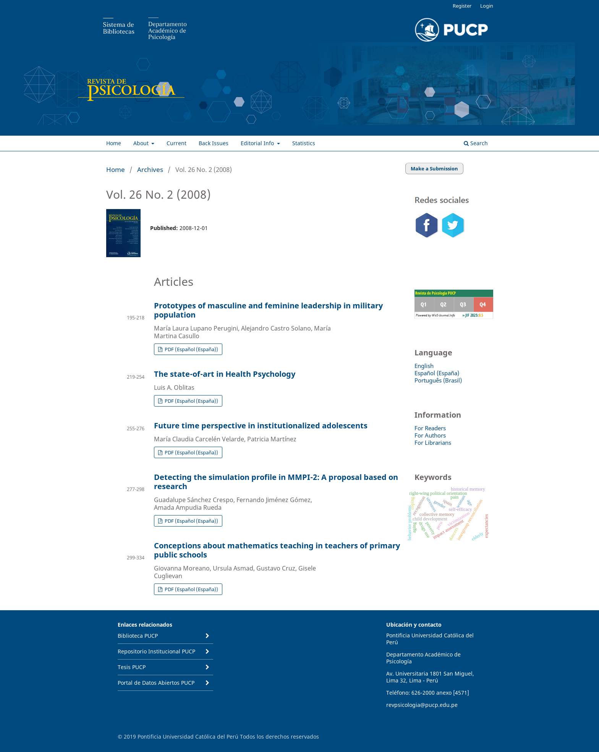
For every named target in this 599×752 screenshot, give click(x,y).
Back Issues (213, 143)
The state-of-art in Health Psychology (224, 374)
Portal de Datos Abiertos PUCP (156, 682)
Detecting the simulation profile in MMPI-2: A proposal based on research (276, 481)
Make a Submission (434, 168)
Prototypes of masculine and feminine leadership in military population (268, 310)
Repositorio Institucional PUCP (156, 651)
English (424, 366)
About (141, 143)
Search (476, 143)
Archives (150, 169)
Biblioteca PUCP (138, 635)
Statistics (303, 143)
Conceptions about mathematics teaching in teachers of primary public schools (277, 550)
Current (176, 143)
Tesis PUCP (132, 667)
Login (486, 5)
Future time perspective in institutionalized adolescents (260, 425)
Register (462, 5)
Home (113, 143)
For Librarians (432, 442)
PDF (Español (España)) (191, 349)
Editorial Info (258, 143)
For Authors (430, 435)
